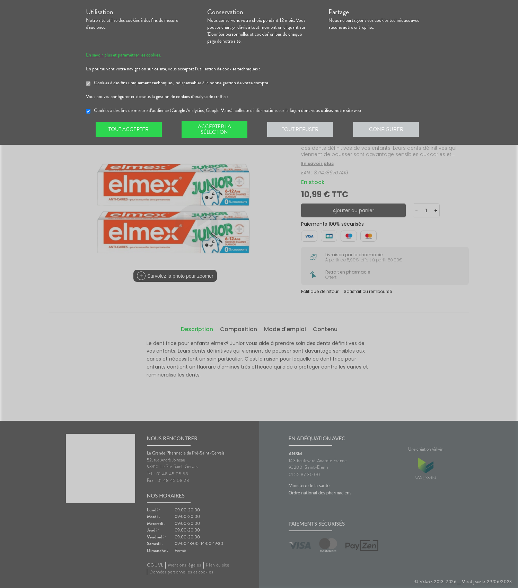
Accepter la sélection (216, 129)
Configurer (389, 130)
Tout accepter (129, 130)
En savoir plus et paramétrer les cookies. (123, 55)
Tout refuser (302, 130)
